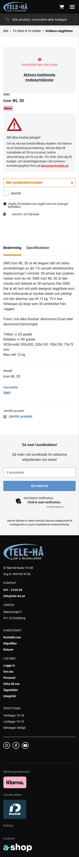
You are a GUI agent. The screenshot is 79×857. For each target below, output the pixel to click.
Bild (5, 31)
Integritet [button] (9, 696)
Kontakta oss (12, 637)
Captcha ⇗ (55, 507)
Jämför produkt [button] (17, 416)
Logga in (9, 665)
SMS (7, 393)
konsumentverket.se (54, 165)
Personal (9, 677)
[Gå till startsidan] (15, 7)
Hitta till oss (11, 684)
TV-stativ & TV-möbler (27, 31)
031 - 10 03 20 (12, 590)
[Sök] (39, 19)
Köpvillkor (10, 643)
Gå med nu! (39, 486)
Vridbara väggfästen (59, 31)
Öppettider (10, 690)
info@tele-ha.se (14, 596)
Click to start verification (44, 502)
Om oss (8, 671)
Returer (8, 649)
